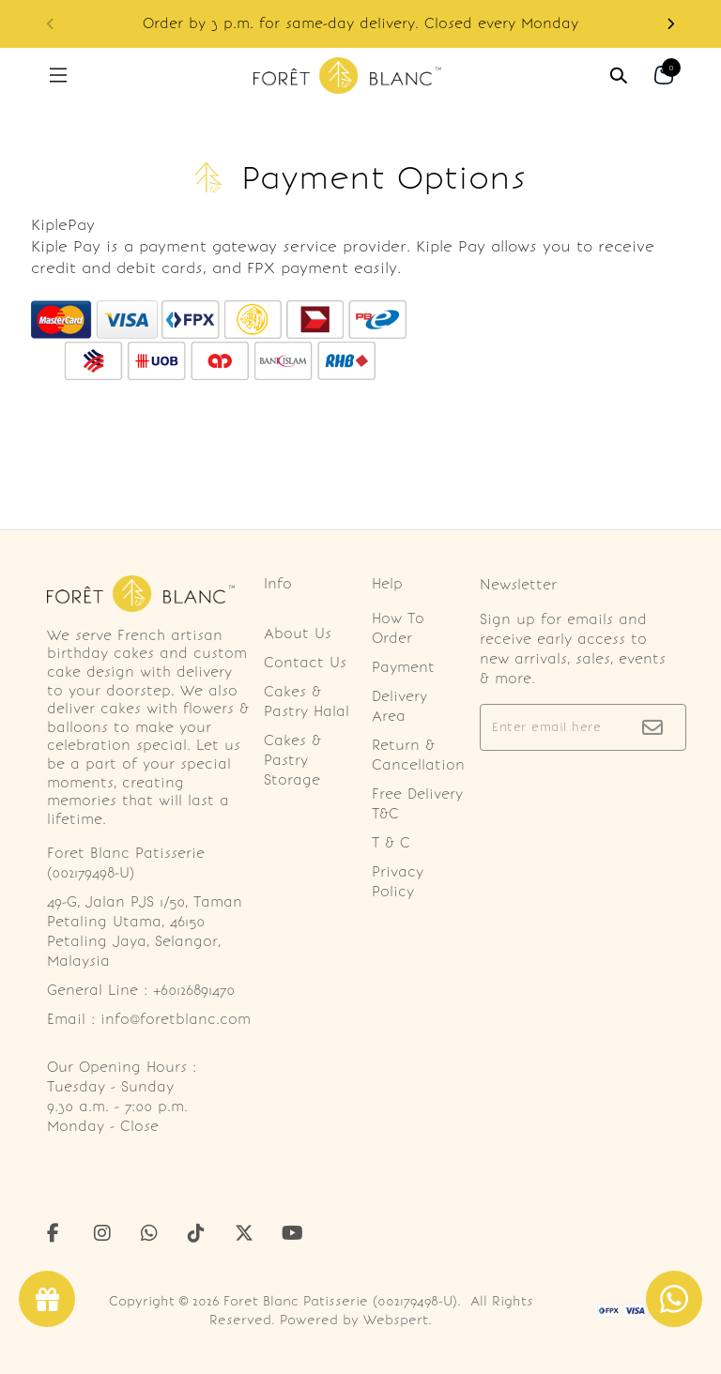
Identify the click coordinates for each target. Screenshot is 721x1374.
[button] (670, 24)
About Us (297, 633)
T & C (391, 842)
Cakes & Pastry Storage (292, 760)
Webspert (395, 1320)
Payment (403, 667)
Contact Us (305, 662)
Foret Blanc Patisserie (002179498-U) (340, 1301)
